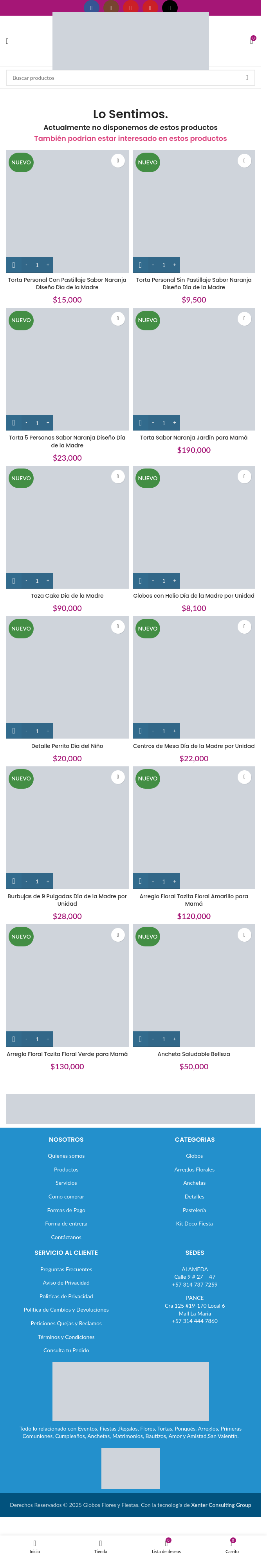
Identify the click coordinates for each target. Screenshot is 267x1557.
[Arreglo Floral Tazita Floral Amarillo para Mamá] (194, 843)
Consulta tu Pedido (66, 1373)
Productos (66, 1192)
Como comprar (66, 1219)
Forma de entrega (66, 1246)
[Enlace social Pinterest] (150, 8)
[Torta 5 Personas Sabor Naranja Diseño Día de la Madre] (67, 369)
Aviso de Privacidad (66, 1305)
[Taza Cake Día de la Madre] (67, 527)
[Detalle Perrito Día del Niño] (67, 685)
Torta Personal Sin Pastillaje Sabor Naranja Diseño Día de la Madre (194, 284)
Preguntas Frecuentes (66, 1291)
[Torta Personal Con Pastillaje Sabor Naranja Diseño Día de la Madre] (67, 211)
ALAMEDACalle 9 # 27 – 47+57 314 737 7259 (195, 1299)
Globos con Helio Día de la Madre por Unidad (194, 599)
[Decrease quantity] (26, 265)
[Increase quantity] (48, 265)
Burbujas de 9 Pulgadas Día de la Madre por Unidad (67, 915)
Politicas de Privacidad (66, 1319)
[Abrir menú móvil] (7, 41)
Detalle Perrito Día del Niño (67, 753)
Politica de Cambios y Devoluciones (66, 1332)
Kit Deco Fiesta (194, 1246)
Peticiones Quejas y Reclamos (66, 1346)
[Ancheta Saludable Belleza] (194, 1001)
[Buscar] (130, 78)
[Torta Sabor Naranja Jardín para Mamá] (194, 369)
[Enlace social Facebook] (91, 8)
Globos (194, 1178)
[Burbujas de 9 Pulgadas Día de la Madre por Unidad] (67, 843)
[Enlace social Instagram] (111, 8)
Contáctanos (66, 1259)
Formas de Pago (66, 1232)
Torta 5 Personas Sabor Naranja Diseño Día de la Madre (67, 441)
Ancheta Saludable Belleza (194, 1069)
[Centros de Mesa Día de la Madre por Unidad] (194, 685)
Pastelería (194, 1232)
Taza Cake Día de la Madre (67, 596)
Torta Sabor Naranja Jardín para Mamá (193, 438)
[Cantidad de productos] (37, 265)
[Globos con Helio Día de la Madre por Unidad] (194, 527)
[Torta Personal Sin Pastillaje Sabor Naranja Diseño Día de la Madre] (194, 211)
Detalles (194, 1219)
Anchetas (194, 1205)
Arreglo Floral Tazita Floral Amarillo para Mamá (194, 915)
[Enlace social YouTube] (131, 8)
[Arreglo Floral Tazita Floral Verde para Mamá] (67, 1001)
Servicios (66, 1205)
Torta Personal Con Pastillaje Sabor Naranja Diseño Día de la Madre (67, 284)
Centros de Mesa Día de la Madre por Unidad (194, 757)
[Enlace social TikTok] (170, 8)
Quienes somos (66, 1178)
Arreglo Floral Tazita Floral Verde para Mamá (67, 1073)
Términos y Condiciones (66, 1359)
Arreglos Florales (194, 1192)
